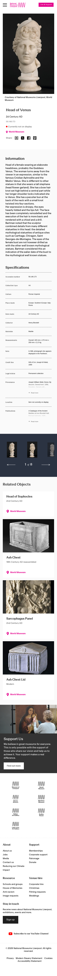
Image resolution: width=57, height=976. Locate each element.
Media (6, 858)
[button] (12, 451)
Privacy (10, 958)
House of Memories (12, 888)
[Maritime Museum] (41, 798)
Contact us (8, 862)
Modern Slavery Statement (29, 958)
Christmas (34, 888)
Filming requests (37, 892)
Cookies (48, 958)
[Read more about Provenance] (40, 388)
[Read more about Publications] (40, 416)
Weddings (34, 896)
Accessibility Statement (30, 961)
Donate (32, 862)
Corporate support (38, 855)
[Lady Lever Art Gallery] (15, 825)
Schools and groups (13, 884)
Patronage (34, 858)
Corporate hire (36, 884)
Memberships (36, 851)
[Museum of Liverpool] (15, 785)
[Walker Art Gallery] (15, 812)
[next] (46, 464)
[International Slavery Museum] (15, 798)
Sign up (10, 919)
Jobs (5, 855)
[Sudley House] (41, 812)
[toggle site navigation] (5, 5)
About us (7, 851)
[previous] (11, 464)
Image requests (10, 896)
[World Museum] (41, 785)
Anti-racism (8, 892)
